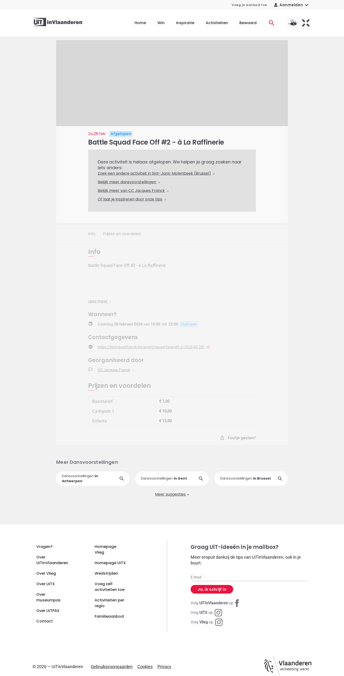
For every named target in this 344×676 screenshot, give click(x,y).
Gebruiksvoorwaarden (112, 666)
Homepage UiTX (110, 563)
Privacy (164, 666)
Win (161, 23)
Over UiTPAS (47, 610)
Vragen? (44, 546)
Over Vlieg (46, 573)
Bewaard (248, 23)
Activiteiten (217, 23)
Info (91, 234)
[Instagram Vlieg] (207, 622)
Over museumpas (48, 597)
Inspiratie (185, 23)
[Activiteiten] (271, 22)
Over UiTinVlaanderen (52, 560)
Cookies (145, 666)
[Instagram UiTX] (206, 613)
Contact (44, 621)
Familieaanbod (109, 616)
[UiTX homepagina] (306, 23)
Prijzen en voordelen (122, 234)
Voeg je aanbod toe (249, 5)
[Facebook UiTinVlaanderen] (216, 603)
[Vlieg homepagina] (292, 23)
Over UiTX (45, 584)
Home (140, 23)
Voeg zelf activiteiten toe (109, 586)
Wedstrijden (106, 573)
